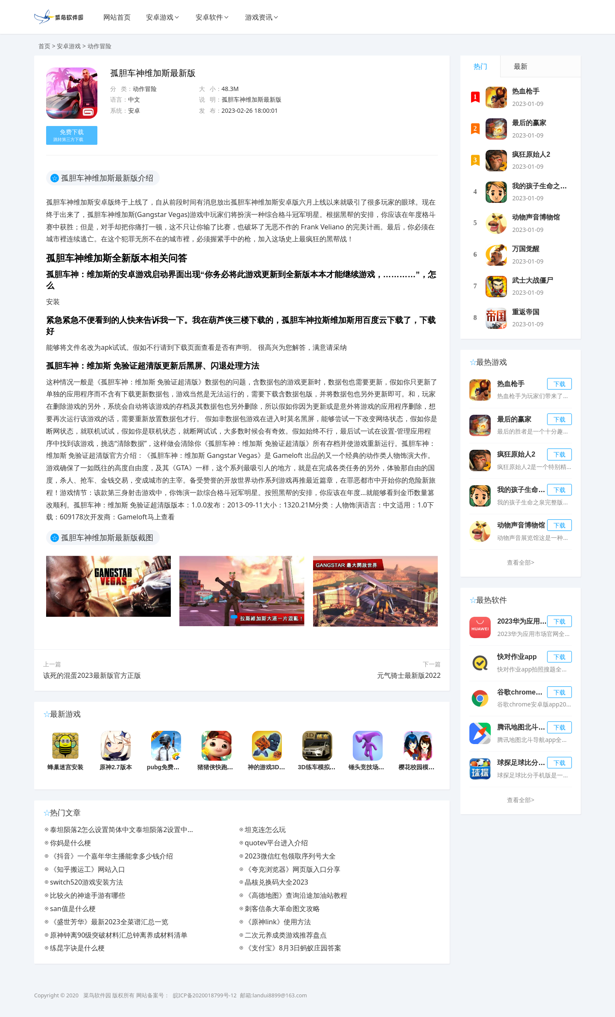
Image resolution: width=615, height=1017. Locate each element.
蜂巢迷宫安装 (65, 767)
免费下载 (70, 135)
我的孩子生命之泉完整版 (549, 186)
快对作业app (516, 656)
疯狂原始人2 (531, 154)
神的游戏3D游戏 (269, 767)
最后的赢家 (529, 122)
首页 (44, 46)
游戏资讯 (258, 17)
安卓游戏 (159, 17)
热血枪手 (525, 91)
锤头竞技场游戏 (369, 767)
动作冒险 (99, 46)
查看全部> (520, 562)
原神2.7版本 (116, 767)
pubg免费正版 (166, 767)
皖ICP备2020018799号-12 (205, 995)
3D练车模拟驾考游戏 (326, 767)
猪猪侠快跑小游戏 (221, 767)
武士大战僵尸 (532, 280)
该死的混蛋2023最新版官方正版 (92, 675)
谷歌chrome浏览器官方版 (537, 692)
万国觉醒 (525, 248)
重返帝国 (525, 312)
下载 (559, 384)
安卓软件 (209, 17)
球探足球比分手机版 (528, 762)
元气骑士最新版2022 (409, 675)
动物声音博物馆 (536, 217)
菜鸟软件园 (97, 995)
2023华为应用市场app (531, 621)
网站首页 (117, 17)
